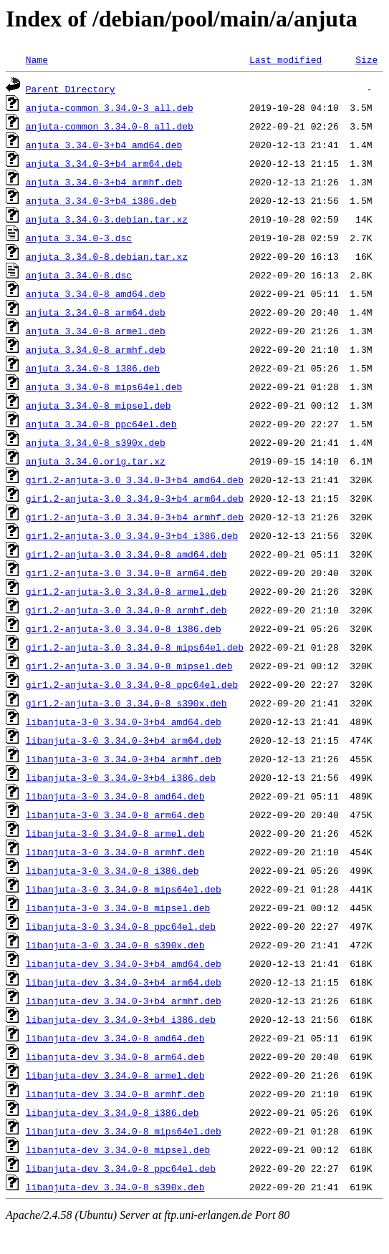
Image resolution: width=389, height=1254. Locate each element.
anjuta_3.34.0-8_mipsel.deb (98, 405)
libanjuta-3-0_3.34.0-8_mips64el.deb (123, 889)
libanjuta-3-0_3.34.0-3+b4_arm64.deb (123, 740)
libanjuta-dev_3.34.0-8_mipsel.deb (118, 1149)
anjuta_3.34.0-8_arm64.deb (95, 312)
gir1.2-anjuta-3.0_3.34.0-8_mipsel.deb (129, 665)
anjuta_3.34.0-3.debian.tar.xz (107, 219)
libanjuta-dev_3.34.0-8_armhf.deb (115, 1093)
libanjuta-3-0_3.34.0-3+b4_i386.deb (121, 777)
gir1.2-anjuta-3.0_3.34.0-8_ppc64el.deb (132, 684)
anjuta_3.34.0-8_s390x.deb (95, 442)
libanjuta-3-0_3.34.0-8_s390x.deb (115, 944)
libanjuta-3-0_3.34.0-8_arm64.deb (115, 814)
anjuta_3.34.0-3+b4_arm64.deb (104, 163)
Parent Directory (70, 88)
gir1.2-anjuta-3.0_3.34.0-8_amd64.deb (126, 554)
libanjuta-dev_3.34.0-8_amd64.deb (115, 1037)
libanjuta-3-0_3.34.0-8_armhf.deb (115, 851)
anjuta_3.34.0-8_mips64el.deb (104, 386)
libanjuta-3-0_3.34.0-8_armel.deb (115, 833)
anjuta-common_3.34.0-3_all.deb (109, 107)
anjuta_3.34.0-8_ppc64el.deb (101, 423)
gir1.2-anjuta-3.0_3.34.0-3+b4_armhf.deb (135, 516)
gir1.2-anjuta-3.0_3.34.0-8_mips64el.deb (135, 647)
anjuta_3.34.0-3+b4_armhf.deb (104, 181)
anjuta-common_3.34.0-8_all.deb (109, 126)
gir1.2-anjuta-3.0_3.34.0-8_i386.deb (123, 628)
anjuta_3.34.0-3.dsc (79, 237)
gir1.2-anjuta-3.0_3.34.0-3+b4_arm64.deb (135, 498)
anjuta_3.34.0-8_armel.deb (95, 330)
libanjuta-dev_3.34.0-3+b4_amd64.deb (123, 963)
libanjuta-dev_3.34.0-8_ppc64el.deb (121, 1168)
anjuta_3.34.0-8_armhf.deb (95, 349)
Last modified (285, 59)
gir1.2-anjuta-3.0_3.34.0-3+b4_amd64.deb (135, 479)
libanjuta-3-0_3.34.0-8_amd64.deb (115, 795)
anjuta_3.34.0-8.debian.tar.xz (107, 256)
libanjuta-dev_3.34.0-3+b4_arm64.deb (123, 982)
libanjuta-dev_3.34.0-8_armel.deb (115, 1075)
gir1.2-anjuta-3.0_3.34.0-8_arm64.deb (126, 572)
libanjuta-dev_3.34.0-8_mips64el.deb (123, 1130)
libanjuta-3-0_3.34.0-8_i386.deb (112, 870)
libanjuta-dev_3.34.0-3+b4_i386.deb (121, 1019)
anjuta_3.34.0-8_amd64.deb (95, 293)
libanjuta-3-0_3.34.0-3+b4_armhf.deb (123, 758)
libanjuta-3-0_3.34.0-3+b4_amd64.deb (123, 721)
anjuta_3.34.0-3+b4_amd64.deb (104, 144)
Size (366, 59)
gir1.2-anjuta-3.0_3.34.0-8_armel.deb (126, 591)
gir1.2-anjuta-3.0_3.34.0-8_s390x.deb (126, 702)
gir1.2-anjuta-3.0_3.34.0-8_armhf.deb (126, 609)
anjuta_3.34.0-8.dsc (79, 274)
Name (37, 59)
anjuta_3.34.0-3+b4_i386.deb (101, 200)
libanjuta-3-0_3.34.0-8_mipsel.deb (118, 907)
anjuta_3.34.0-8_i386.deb (93, 367)
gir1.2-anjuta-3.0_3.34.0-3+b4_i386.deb (132, 535)
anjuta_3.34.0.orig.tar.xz (95, 461)
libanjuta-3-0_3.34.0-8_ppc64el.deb (121, 926)
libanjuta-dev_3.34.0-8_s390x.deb (115, 1186)
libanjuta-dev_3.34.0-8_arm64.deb (115, 1056)
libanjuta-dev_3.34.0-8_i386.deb (112, 1112)
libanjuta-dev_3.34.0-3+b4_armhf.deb (123, 1000)
